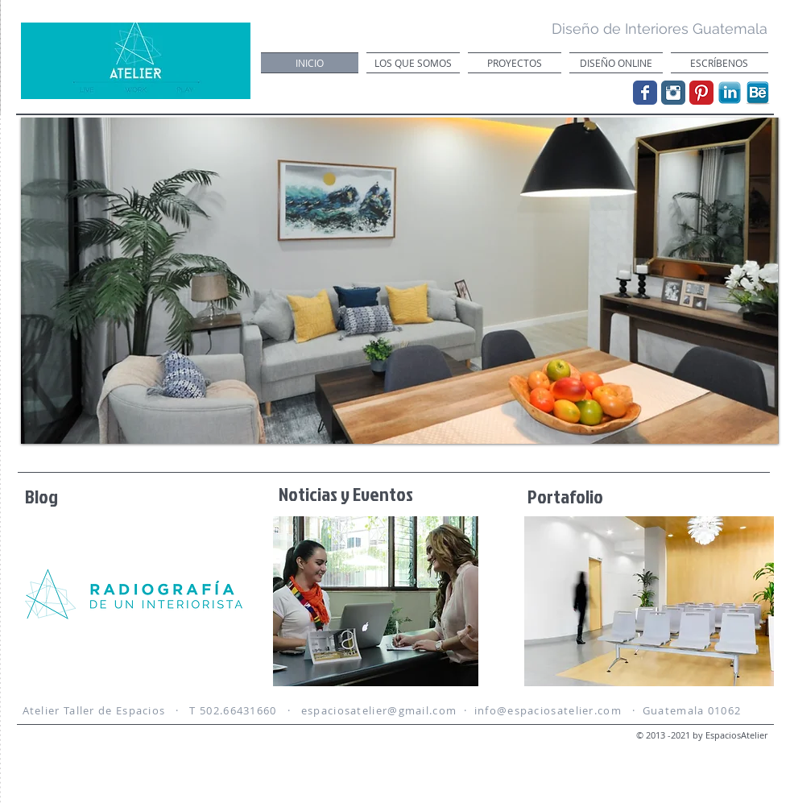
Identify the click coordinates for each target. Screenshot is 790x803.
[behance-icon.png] (758, 93)
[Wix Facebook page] (645, 93)
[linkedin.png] (730, 93)
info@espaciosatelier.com (548, 710)
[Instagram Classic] (673, 93)
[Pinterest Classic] (701, 93)
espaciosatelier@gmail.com (379, 710)
